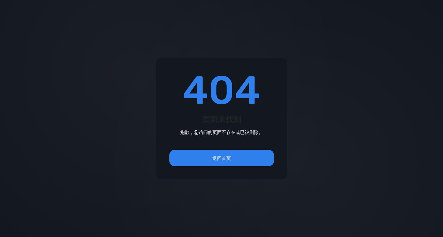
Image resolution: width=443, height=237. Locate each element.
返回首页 (221, 158)
